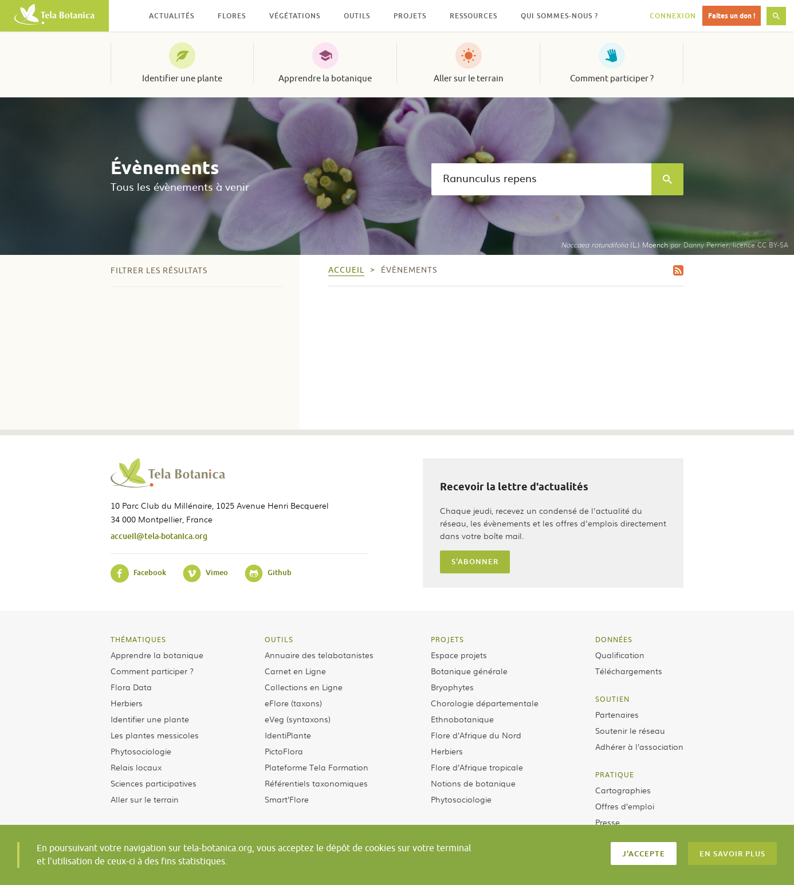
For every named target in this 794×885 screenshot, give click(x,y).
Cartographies (623, 790)
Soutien (612, 699)
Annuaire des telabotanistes (319, 654)
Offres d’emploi (624, 806)
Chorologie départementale (484, 703)
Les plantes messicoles (155, 735)
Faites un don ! (731, 15)
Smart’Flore (287, 799)
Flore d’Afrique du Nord (476, 735)
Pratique (614, 774)
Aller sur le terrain (469, 78)
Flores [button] (232, 15)
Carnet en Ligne (295, 670)
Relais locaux (136, 767)
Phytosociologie (141, 751)
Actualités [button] (171, 15)
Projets (447, 639)
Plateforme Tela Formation (316, 767)
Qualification (619, 654)
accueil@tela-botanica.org (159, 536)
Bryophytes (452, 687)
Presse (607, 822)
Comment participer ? (612, 78)
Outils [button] (357, 15)
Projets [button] (410, 15)
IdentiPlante (288, 735)
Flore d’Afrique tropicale (477, 767)
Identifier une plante (182, 78)
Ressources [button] (473, 15)
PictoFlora (284, 751)
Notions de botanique (473, 783)
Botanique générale (469, 670)
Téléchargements (628, 670)
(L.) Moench (614, 244)
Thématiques (138, 639)
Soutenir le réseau (630, 730)
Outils (279, 639)
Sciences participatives (153, 783)
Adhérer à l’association (639, 746)
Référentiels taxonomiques (316, 783)
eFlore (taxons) (293, 703)
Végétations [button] (294, 15)
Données (613, 639)
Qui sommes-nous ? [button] (559, 15)
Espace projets (459, 654)
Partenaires (617, 714)
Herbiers (127, 703)
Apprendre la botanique (325, 78)
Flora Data (131, 687)
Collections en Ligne (304, 687)
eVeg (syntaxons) (298, 719)
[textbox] (541, 179)
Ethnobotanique (462, 719)
